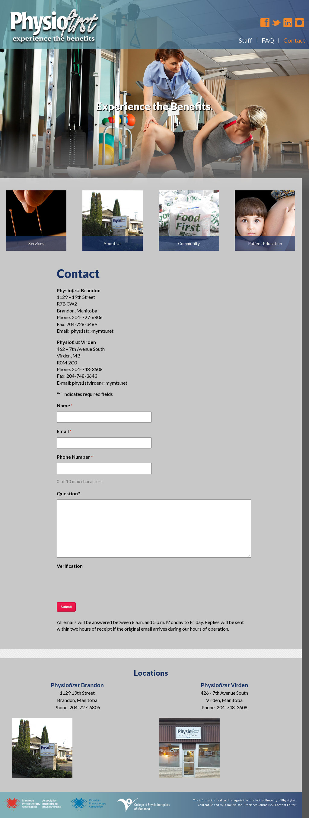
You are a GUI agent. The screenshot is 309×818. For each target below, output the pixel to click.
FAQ (268, 40)
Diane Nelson (233, 805)
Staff (245, 40)
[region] (154, 104)
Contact (294, 40)
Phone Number (75, 457)
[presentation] (102, 584)
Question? (68, 493)
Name (64, 406)
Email (64, 431)
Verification (70, 566)
